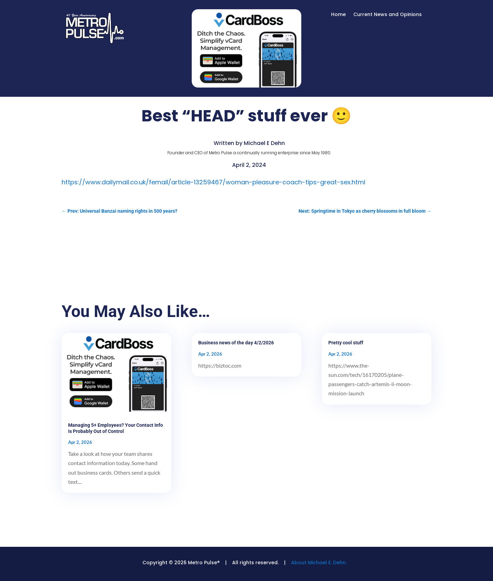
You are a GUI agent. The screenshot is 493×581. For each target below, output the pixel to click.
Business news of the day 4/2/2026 (236, 342)
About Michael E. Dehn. (319, 562)
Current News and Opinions (387, 15)
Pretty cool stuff (345, 342)
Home (338, 15)
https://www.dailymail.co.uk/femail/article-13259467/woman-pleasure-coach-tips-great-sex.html (213, 182)
